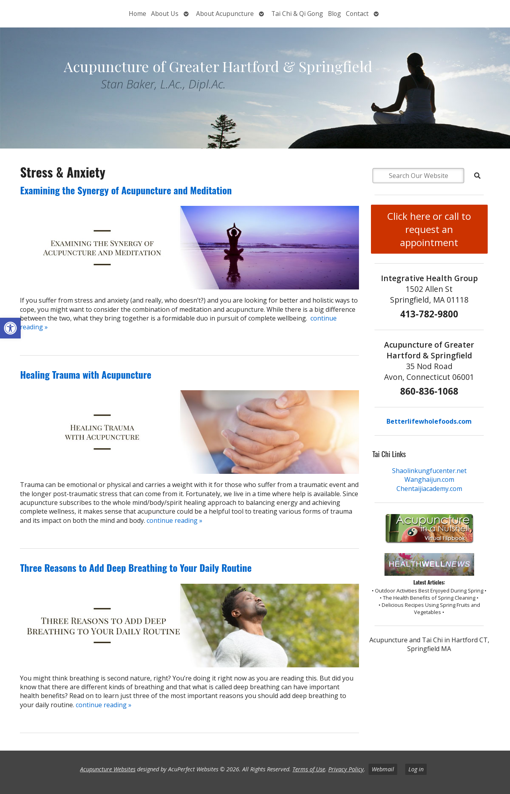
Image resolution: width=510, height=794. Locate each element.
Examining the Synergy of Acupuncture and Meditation (125, 190)
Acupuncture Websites (107, 769)
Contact (357, 13)
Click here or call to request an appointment (429, 229)
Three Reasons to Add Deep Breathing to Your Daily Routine (135, 567)
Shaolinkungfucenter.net (429, 470)
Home (137, 13)
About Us (164, 13)
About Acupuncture (225, 13)
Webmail (383, 769)
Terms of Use (308, 769)
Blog (334, 13)
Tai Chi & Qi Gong (297, 13)
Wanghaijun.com (429, 479)
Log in (416, 769)
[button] (10, 328)
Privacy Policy (346, 769)
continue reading (174, 520)
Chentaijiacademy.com (429, 488)
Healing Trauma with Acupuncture (85, 374)
